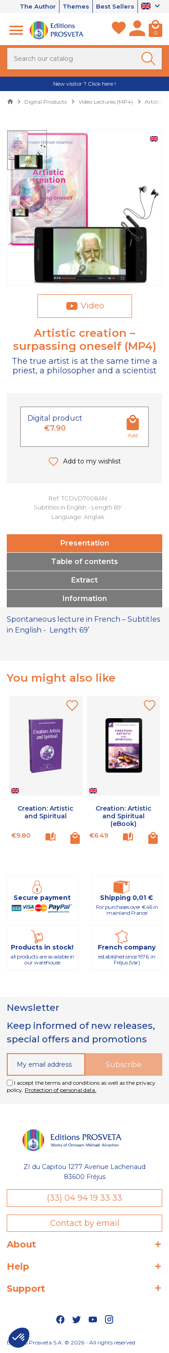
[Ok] (150, 58)
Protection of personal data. (60, 1090)
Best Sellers (115, 6)
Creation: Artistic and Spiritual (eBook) (123, 816)
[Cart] (155, 30)
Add (133, 435)
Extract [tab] (84, 580)
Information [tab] (85, 598)
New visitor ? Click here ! (84, 83)
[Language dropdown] (151, 6)
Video (92, 306)
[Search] (84, 58)
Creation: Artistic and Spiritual (45, 812)
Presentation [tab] (84, 543)
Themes (76, 6)
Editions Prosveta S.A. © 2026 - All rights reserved (71, 1342)
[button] (19, 1337)
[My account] (137, 30)
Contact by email (84, 1223)
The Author (38, 6)
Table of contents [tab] (84, 561)
